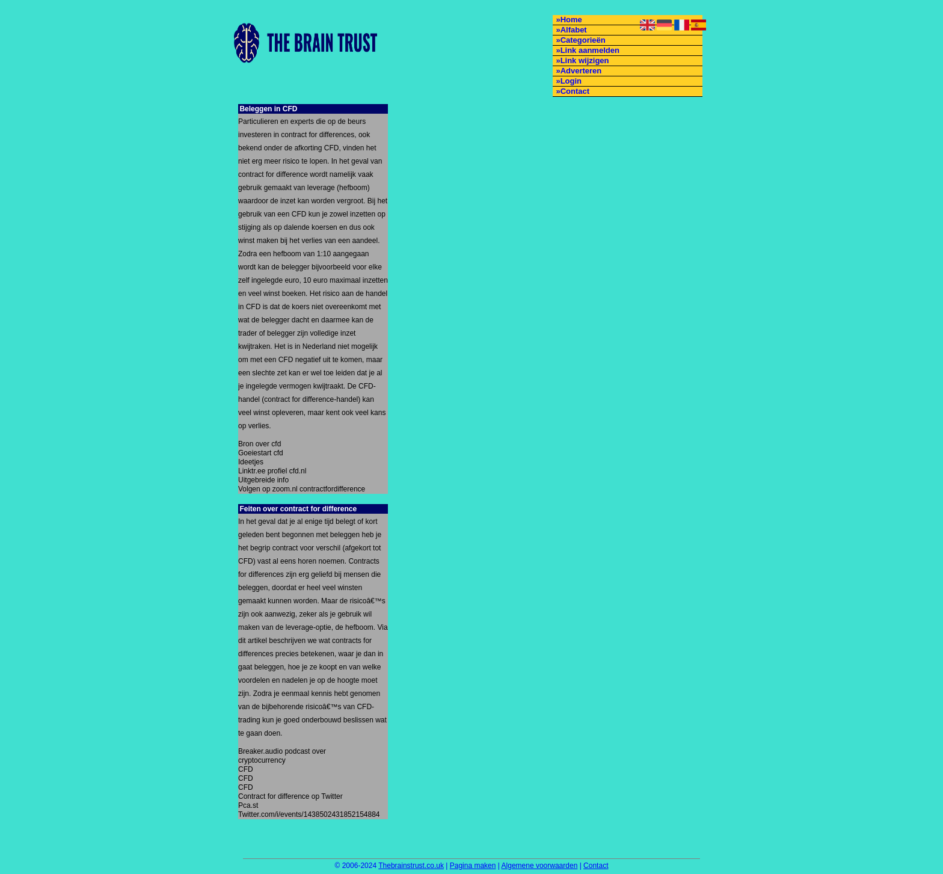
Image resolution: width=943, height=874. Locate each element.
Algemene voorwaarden (540, 865)
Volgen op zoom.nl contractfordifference (301, 489)
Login (571, 80)
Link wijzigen (585, 60)
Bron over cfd (259, 444)
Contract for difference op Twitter (290, 796)
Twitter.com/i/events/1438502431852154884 (305, 814)
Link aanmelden (590, 50)
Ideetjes (250, 462)
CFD (245, 769)
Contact (575, 91)
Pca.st (248, 805)
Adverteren (581, 70)
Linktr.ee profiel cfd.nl (272, 471)
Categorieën (583, 40)
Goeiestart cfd (260, 453)
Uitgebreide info (263, 480)
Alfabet (574, 29)
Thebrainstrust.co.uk (411, 865)
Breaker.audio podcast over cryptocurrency (282, 756)
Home (571, 19)
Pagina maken (473, 865)
